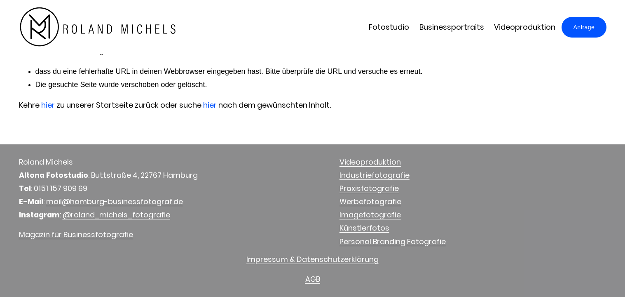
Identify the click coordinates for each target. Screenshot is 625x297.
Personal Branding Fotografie (392, 241)
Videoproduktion (524, 27)
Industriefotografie (374, 175)
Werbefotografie (370, 201)
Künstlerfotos (364, 228)
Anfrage (584, 27)
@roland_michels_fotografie (116, 215)
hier (48, 105)
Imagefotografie (370, 215)
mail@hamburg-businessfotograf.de (114, 201)
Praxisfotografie (369, 188)
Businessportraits (451, 27)
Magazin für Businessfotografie (76, 234)
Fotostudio (389, 27)
